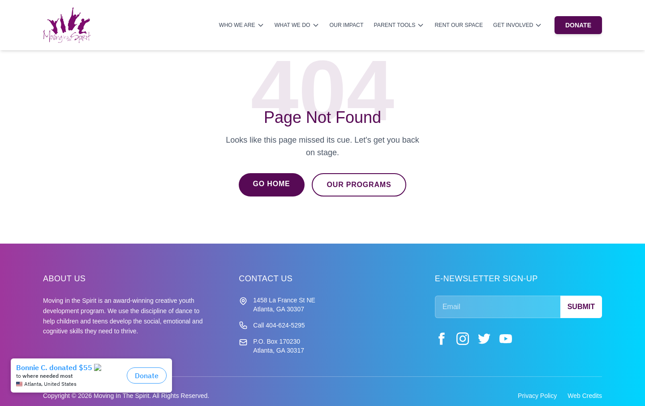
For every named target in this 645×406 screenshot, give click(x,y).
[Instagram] (462, 338)
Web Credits (585, 395)
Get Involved (517, 25)
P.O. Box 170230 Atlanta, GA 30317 (278, 346)
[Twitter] (484, 338)
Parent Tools (399, 25)
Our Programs (359, 184)
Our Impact (347, 25)
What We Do (297, 25)
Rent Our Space (458, 25)
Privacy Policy (537, 395)
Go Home (271, 184)
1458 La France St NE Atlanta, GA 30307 (284, 305)
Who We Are (241, 25)
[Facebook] (441, 338)
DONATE (578, 25)
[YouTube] (505, 338)
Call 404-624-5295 (279, 325)
